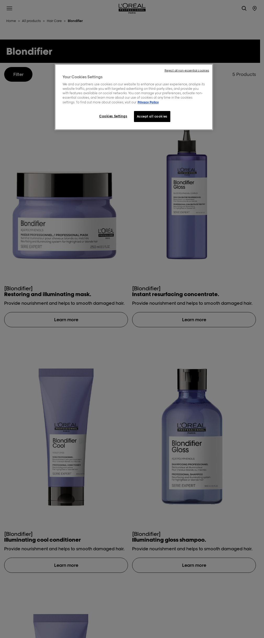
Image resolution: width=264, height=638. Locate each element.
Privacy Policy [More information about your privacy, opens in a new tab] (148, 102)
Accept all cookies (152, 116)
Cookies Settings (113, 116)
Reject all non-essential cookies (187, 70)
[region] (134, 97)
